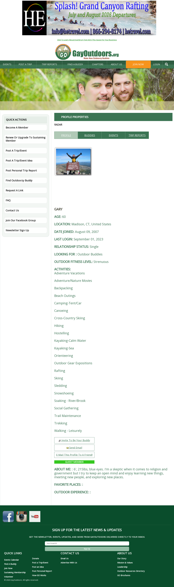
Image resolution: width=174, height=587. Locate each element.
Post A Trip (25, 64)
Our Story (121, 558)
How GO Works (39, 575)
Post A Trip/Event (16, 150)
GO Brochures (123, 575)
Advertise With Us (69, 562)
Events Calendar (11, 559)
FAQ (8, 200)
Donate (35, 558)
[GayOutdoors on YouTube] (34, 517)
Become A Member (17, 127)
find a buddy (75, 64)
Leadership (122, 566)
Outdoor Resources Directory (131, 571)
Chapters (97, 64)
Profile (66, 135)
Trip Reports (49, 64)
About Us (116, 64)
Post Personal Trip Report (21, 170)
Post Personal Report (42, 571)
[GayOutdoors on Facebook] (8, 517)
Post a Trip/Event (40, 562)
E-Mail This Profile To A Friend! (74, 454)
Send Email (74, 447)
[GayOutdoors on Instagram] (21, 517)
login (156, 64)
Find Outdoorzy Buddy (19, 180)
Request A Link (14, 190)
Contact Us (12, 210)
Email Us (64, 558)
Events (7, 64)
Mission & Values (125, 562)
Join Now (138, 64)
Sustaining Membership (15, 572)
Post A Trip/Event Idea (19, 160)
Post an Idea (38, 566)
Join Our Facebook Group (21, 220)
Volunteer (8, 576)
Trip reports (137, 135)
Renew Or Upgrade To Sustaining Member (25, 139)
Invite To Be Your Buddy (74, 440)
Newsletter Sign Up (17, 230)
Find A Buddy (10, 564)
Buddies (89, 135)
